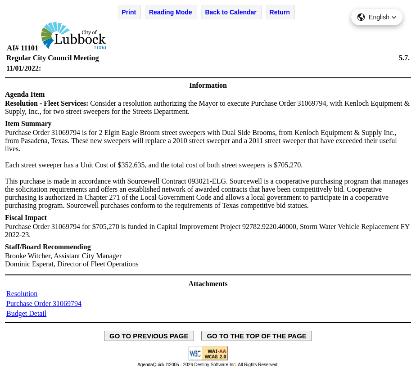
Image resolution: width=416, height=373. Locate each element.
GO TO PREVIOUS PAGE (149, 336)
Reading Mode (170, 12)
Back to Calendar (230, 12)
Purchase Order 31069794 (43, 303)
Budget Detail (26, 313)
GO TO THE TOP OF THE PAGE (256, 336)
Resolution (21, 293)
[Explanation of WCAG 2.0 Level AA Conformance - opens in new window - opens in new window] (208, 358)
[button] (377, 17)
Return (280, 12)
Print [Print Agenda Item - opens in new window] (129, 12)
